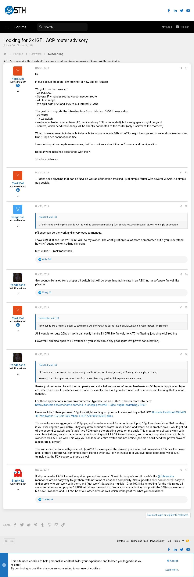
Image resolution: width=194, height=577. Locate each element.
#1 (186, 67)
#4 (186, 274)
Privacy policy (157, 541)
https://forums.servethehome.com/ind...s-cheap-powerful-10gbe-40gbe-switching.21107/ (91, 405)
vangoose (18, 217)
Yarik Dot (11, 45)
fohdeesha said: (47, 318)
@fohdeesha (166, 476)
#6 (186, 354)
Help (169, 541)
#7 (186, 469)
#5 (186, 307)
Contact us (123, 541)
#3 (186, 206)
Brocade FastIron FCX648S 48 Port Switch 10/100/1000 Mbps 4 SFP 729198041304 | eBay (111, 414)
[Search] (59, 27)
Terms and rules (139, 541)
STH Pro (9, 541)
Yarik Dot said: (46, 217)
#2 (186, 172)
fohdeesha (18, 285)
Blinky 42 (18, 480)
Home (177, 541)
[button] (7, 27)
